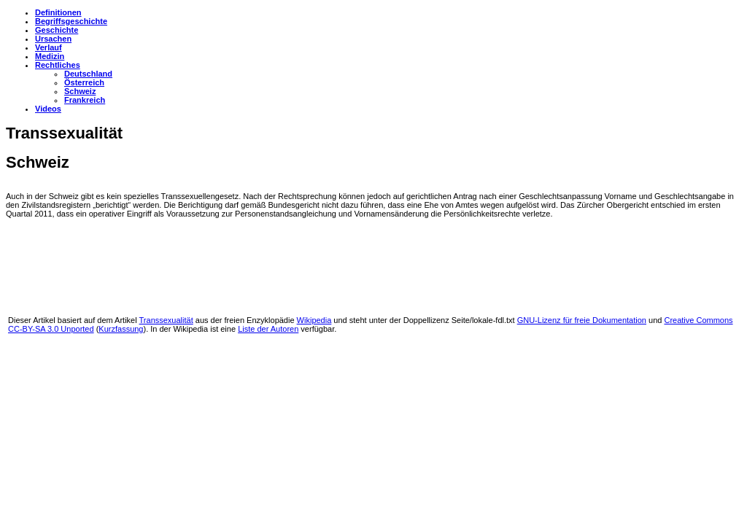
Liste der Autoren (268, 328)
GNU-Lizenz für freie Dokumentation (581, 320)
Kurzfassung (120, 328)
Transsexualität (166, 320)
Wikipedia (314, 320)
